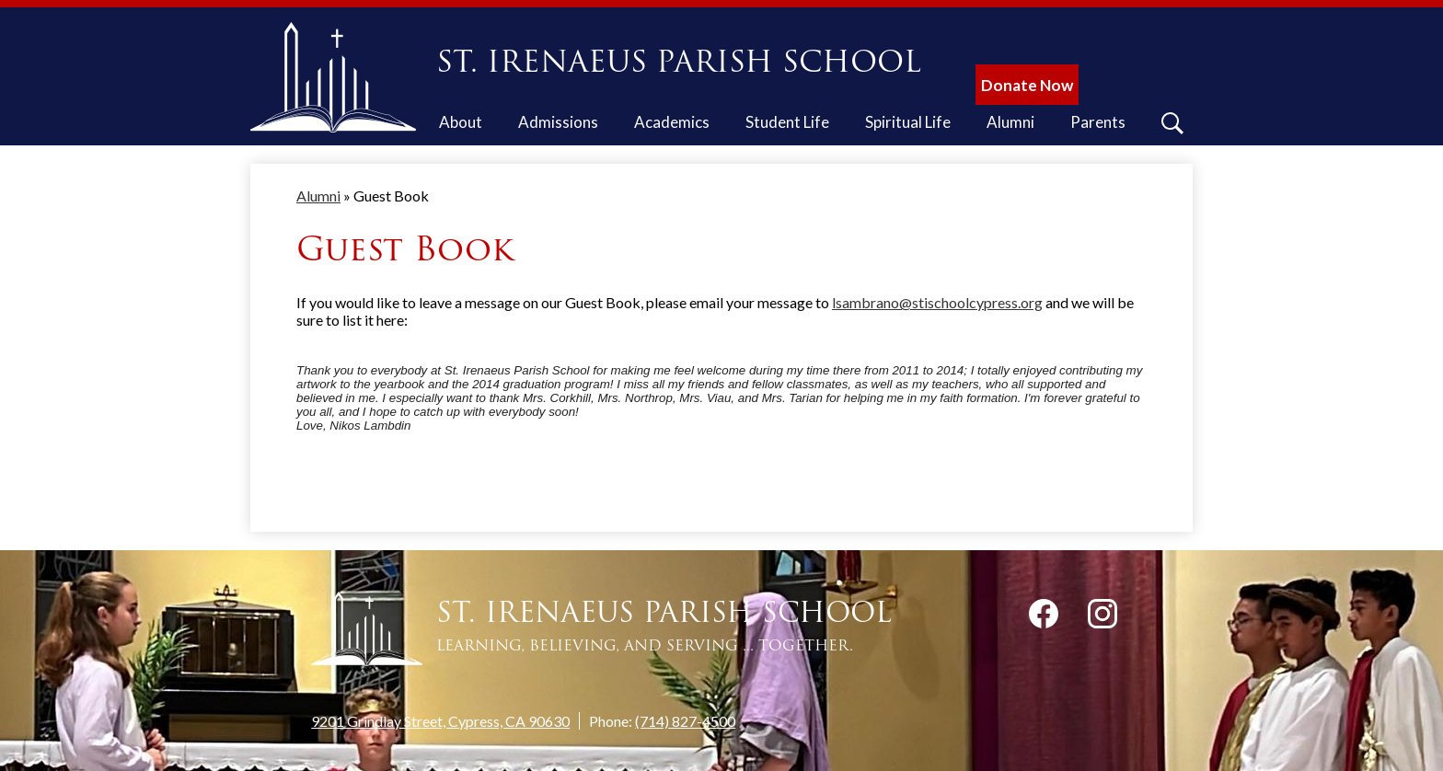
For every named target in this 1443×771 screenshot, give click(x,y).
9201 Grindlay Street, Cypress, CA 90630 (440, 721)
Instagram (1102, 617)
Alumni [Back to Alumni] (318, 195)
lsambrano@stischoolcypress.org (937, 302)
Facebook (1044, 617)
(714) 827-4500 (685, 721)
